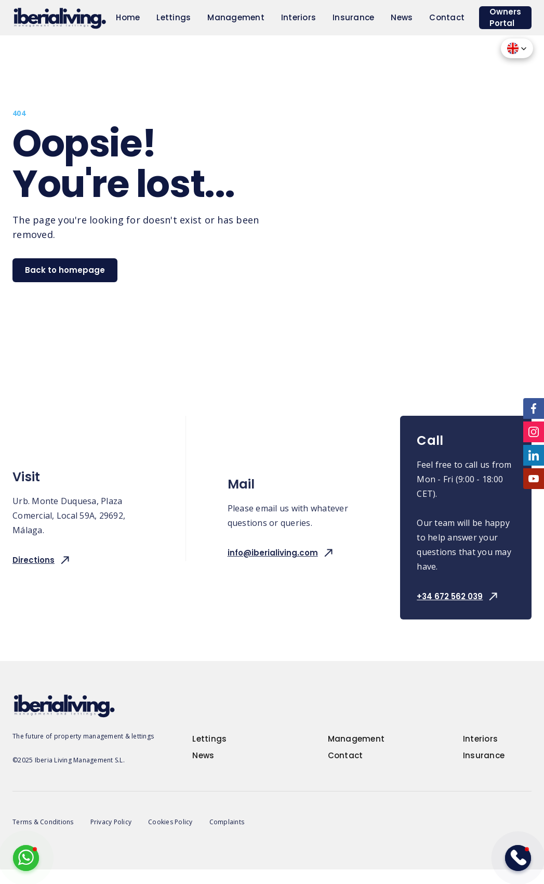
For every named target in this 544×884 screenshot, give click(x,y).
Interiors (298, 17)
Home (128, 17)
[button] (517, 48)
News (402, 17)
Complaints (227, 821)
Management (235, 17)
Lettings (173, 17)
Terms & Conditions (43, 821)
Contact (447, 17)
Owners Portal (505, 17)
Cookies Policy (170, 821)
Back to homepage (65, 270)
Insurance (353, 17)
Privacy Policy (111, 821)
